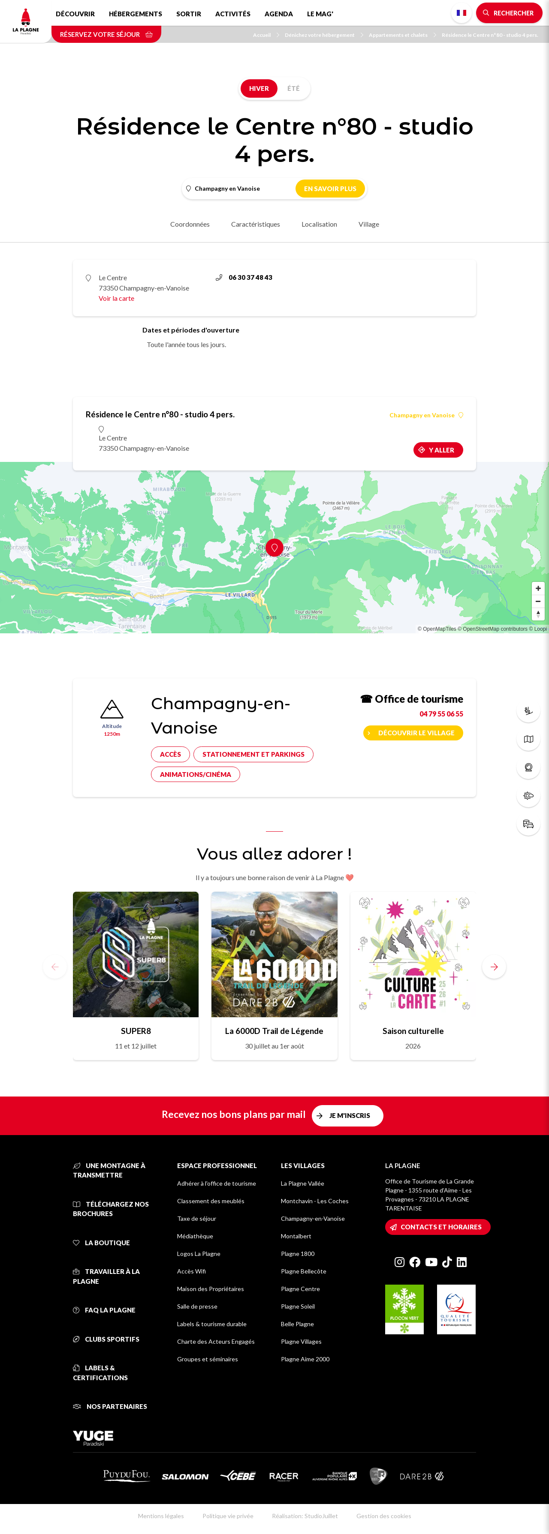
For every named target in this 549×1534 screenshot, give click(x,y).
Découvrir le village (416, 733)
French (461, 13)
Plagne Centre (300, 1288)
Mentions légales (161, 1515)
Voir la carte (116, 298)
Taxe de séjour (196, 1218)
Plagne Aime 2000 (305, 1359)
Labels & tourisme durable (212, 1323)
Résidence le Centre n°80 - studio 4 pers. (490, 35)
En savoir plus (330, 188)
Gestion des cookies (383, 1515)
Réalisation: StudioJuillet (305, 1515)
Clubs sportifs (106, 1339)
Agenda (279, 14)
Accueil (266, 35)
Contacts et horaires (441, 1227)
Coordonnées (190, 224)
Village (369, 224)
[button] (494, 967)
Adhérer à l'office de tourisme (216, 1183)
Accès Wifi (191, 1271)
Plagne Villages (301, 1341)
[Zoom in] (538, 588)
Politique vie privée (227, 1515)
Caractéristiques (255, 224)
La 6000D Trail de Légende (274, 1031)
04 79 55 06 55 (441, 714)
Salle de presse (197, 1306)
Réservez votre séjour (106, 34)
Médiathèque (195, 1236)
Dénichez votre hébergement (324, 35)
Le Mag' (320, 14)
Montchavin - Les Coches (315, 1200)
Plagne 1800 (297, 1253)
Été (293, 88)
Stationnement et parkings (253, 754)
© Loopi (538, 629)
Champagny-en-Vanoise (313, 1218)
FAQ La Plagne (104, 1310)
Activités (232, 14)
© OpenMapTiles (437, 629)
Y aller (441, 450)
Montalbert (296, 1236)
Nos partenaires (110, 1406)
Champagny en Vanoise (426, 415)
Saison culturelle (413, 1031)
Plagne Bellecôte (303, 1271)
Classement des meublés (210, 1200)
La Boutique (101, 1242)
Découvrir (75, 14)
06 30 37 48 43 (244, 277)
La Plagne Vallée (302, 1183)
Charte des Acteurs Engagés (216, 1341)
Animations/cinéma (195, 774)
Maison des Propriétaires (210, 1288)
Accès (170, 754)
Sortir (188, 14)
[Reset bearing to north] (538, 614)
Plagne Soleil (298, 1306)
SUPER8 (136, 1031)
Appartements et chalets (402, 35)
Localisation (319, 224)
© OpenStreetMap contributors (493, 629)
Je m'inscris (349, 1115)
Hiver (259, 88)
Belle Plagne (297, 1323)
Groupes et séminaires (207, 1359)
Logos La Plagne (198, 1253)
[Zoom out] (538, 601)
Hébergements (135, 14)
